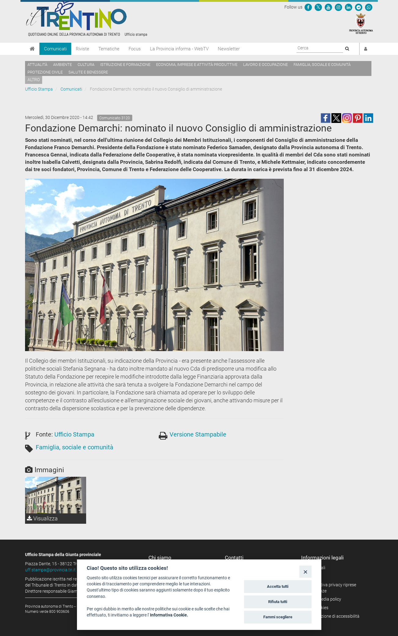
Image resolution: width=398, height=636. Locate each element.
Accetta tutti (277, 586)
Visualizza (42, 518)
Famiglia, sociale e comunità (322, 64)
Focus (135, 49)
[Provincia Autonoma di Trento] (361, 23)
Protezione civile (45, 72)
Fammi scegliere (277, 617)
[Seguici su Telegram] (358, 7)
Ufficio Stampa (39, 89)
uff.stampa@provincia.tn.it (50, 569)
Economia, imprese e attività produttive (196, 64)
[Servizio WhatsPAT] (368, 7)
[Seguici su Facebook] (308, 7)
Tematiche (108, 49)
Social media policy (323, 599)
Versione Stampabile (198, 434)
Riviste (82, 49)
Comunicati (55, 49)
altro (33, 79)
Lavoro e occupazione (265, 64)
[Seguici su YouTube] (328, 7)
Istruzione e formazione (125, 64)
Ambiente (62, 64)
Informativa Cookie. (169, 615)
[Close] (305, 571)
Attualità (37, 64)
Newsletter (229, 49)
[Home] (32, 49)
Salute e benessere (88, 72)
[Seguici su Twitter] (318, 7)
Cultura (86, 64)
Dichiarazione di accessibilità (332, 616)
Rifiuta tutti (277, 601)
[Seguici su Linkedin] (348, 7)
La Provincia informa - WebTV (179, 49)
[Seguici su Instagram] (338, 7)
